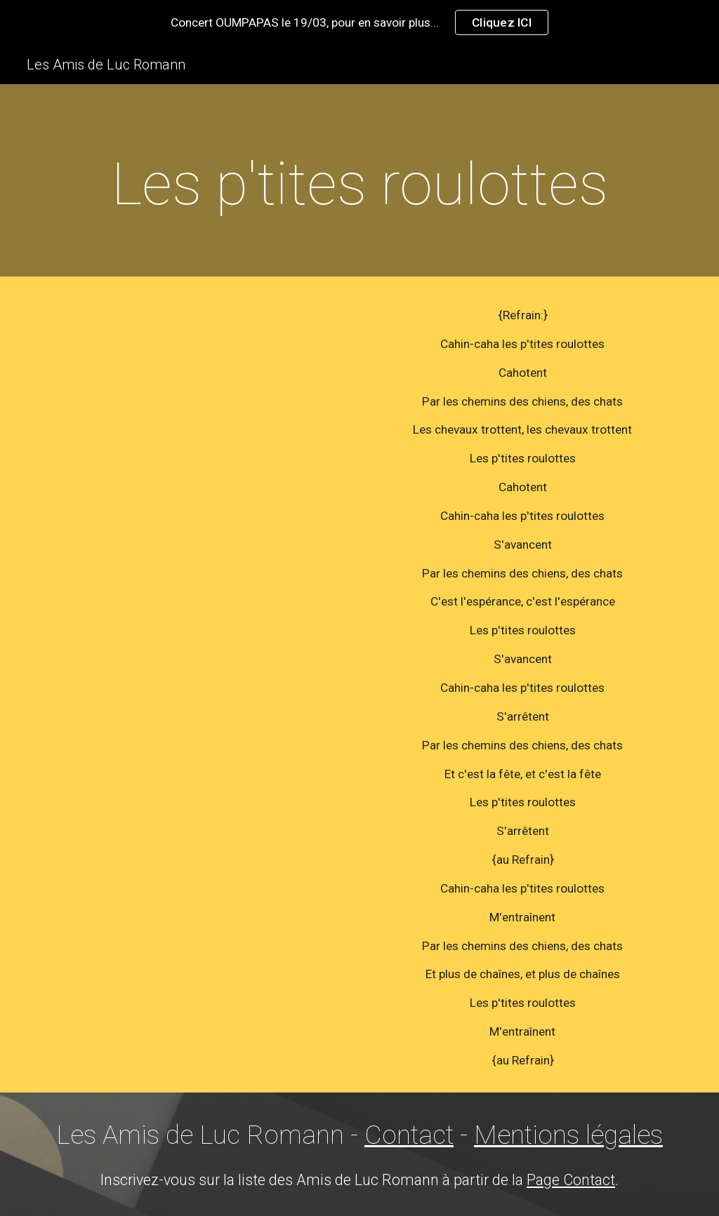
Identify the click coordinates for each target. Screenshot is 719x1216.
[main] (360, 184)
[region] (359, 22)
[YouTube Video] (197, 405)
